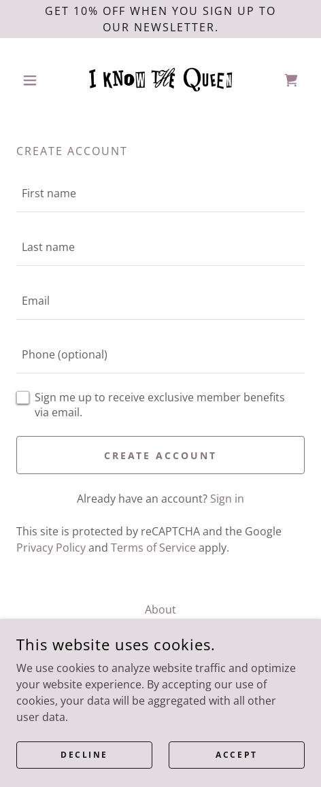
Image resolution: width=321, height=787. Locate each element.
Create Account (161, 455)
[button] (38, 80)
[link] (160, 79)
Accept (236, 754)
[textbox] (160, 193)
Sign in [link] (227, 498)
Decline (84, 754)
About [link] (160, 609)
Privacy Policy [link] (51, 547)
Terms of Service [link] (153, 547)
